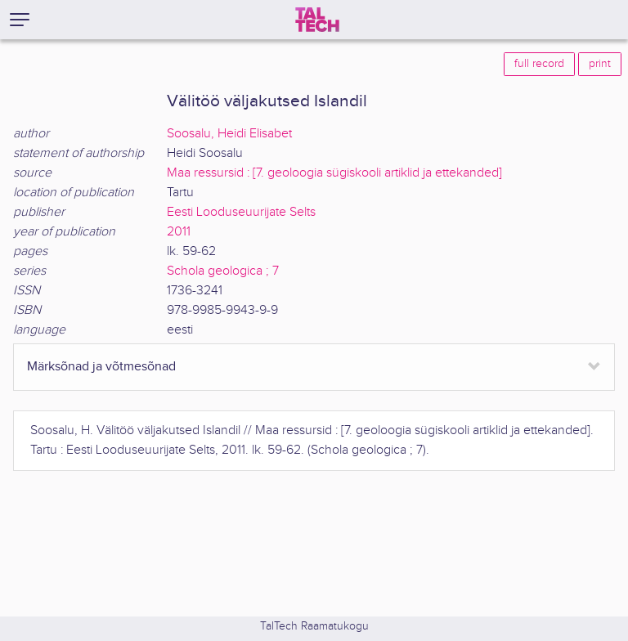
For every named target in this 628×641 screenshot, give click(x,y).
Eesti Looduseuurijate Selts (241, 212)
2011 (179, 232)
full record (539, 63)
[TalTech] (317, 20)
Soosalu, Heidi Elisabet (229, 133)
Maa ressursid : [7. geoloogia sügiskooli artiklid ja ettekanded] (334, 173)
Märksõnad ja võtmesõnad (101, 366)
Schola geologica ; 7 (223, 271)
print (600, 63)
